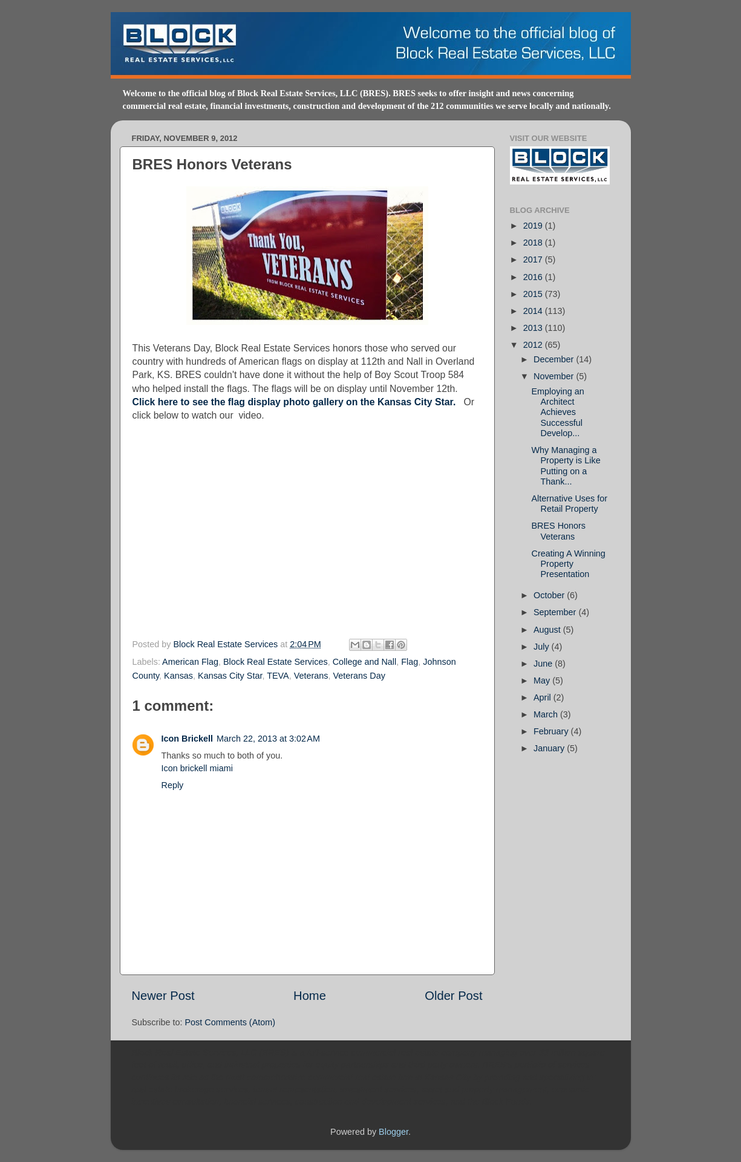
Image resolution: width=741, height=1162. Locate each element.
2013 (534, 328)
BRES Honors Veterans (558, 531)
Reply (173, 785)
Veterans (311, 676)
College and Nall (365, 662)
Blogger (393, 1132)
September (556, 612)
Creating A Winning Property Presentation (568, 564)
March (547, 714)
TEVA (278, 676)
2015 (534, 294)
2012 (534, 345)
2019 (534, 225)
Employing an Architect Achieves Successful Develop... (557, 412)
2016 (534, 277)
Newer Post (163, 995)
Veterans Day (359, 676)
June (544, 663)
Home (309, 995)
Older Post (453, 995)
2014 (534, 311)
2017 (534, 259)
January (550, 748)
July (543, 646)
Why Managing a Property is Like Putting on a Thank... (565, 465)
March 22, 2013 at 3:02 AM (268, 738)
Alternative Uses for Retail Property (569, 504)
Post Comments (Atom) (230, 1022)
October (550, 595)
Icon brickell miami (197, 768)
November (555, 376)
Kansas (178, 676)
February (552, 731)
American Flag (190, 662)
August (548, 630)
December (555, 359)
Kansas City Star (230, 676)
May (543, 680)
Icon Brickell (188, 738)
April (543, 697)
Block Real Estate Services (227, 644)
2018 (534, 242)
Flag (409, 662)
